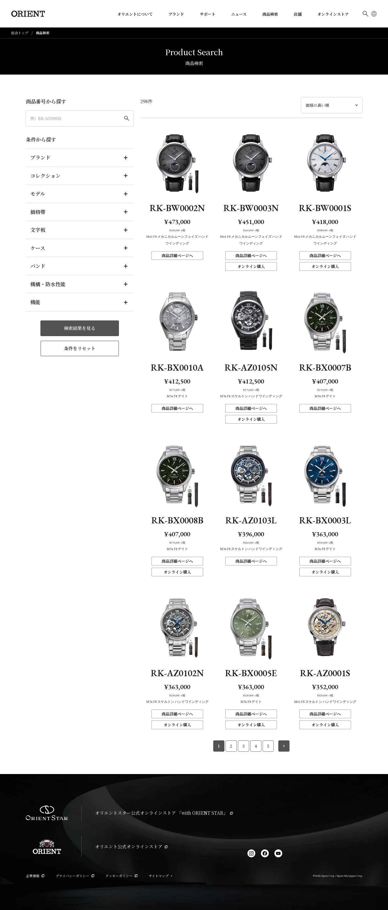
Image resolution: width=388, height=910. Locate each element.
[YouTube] (278, 853)
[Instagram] (251, 853)
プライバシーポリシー (75, 875)
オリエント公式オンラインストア (131, 846)
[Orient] (28, 13)
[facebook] (265, 853)
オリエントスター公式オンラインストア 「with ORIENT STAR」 (164, 813)
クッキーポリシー (121, 875)
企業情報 (35, 875)
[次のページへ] (284, 746)
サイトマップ (160, 875)
